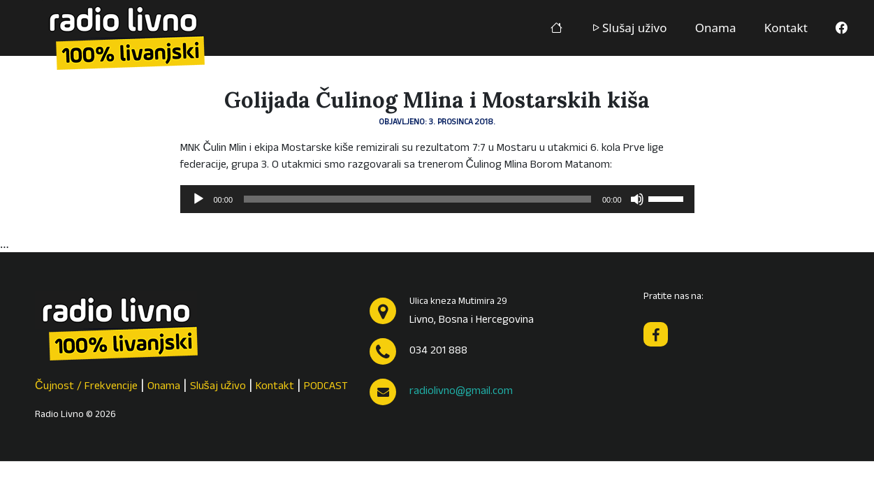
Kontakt (786, 28)
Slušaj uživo (628, 28)
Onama (715, 28)
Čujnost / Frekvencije (86, 387)
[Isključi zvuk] (637, 199)
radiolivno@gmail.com (461, 392)
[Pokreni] (198, 199)
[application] (437, 199)
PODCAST (326, 387)
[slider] (417, 199)
